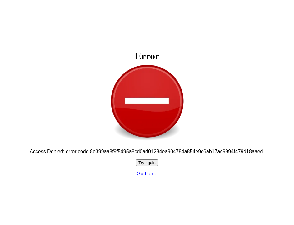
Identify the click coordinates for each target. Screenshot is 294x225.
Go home (147, 173)
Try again (147, 162)
